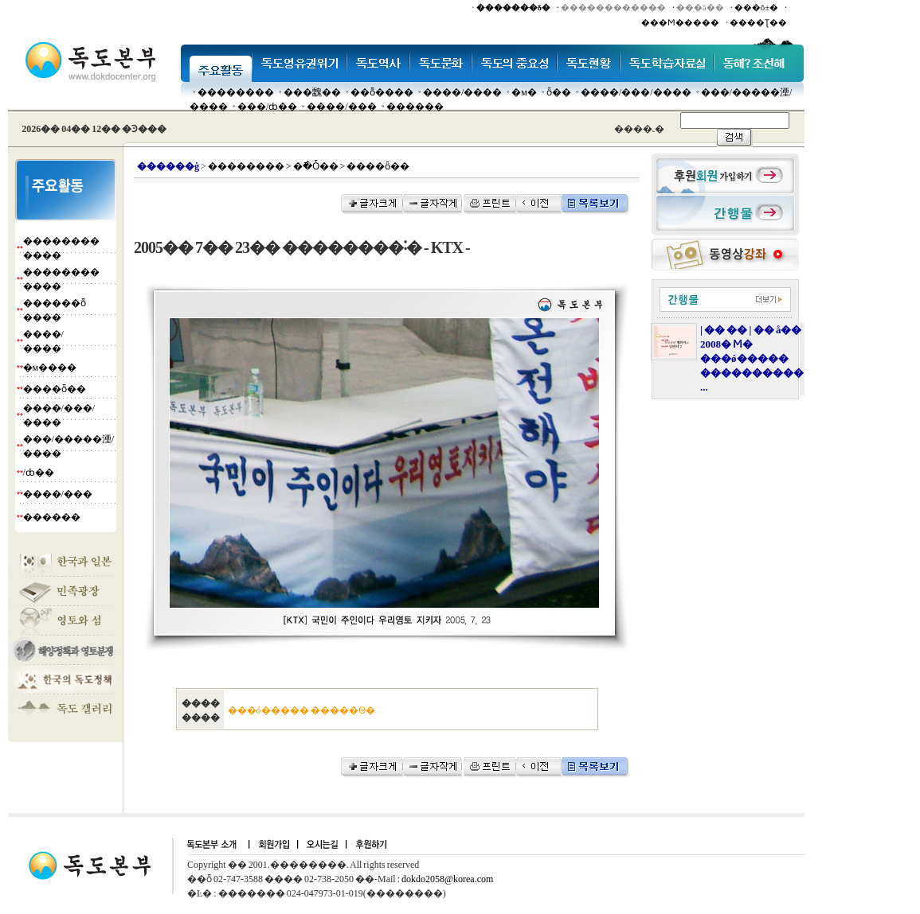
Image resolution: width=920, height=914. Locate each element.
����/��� (341, 106)
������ (415, 106)
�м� (524, 92)
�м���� (50, 367)
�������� (236, 92)
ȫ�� (558, 92)
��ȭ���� (381, 92)
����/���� (462, 92)
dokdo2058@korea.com (447, 879)
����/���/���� (636, 92)
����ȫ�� (54, 389)
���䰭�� (312, 92)
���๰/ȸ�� (267, 106)
